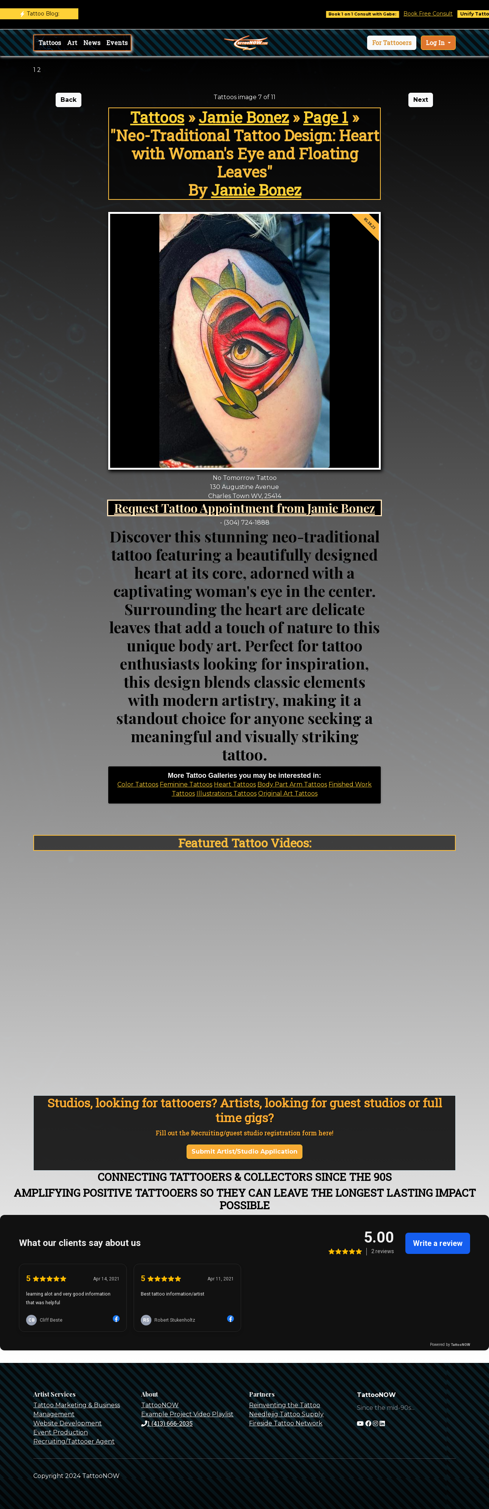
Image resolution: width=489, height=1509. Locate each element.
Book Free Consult (435, 13)
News (91, 43)
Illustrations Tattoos (226, 793)
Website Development (67, 1423)
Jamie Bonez (244, 117)
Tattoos (50, 43)
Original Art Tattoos (288, 793)
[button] (391, 43)
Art (72, 43)
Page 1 (325, 117)
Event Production (60, 1432)
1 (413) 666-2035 (167, 1423)
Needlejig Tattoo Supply (286, 1414)
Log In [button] (436, 43)
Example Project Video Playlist (187, 1414)
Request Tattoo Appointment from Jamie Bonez (244, 508)
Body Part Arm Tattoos (292, 784)
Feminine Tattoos (186, 784)
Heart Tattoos (235, 784)
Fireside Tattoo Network (285, 1423)
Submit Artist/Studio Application (244, 1151)
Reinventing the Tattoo (284, 1405)
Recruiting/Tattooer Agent (74, 1441)
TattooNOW (160, 1405)
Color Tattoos (137, 784)
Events (117, 43)
